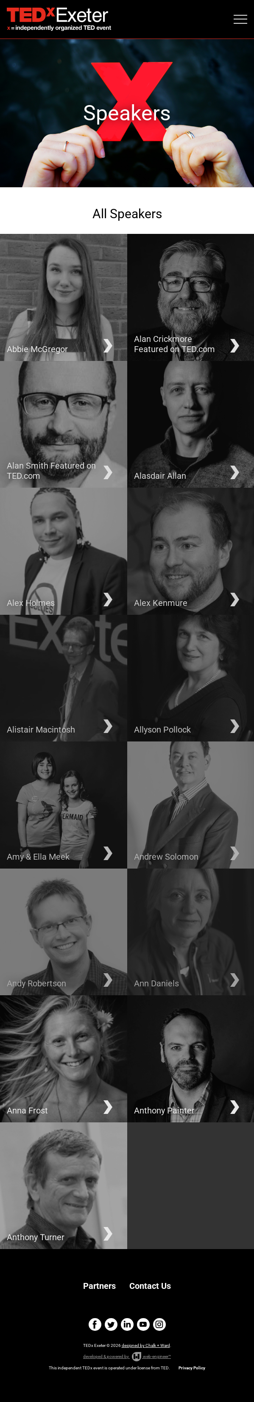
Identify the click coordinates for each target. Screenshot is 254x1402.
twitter (111, 1324)
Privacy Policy (192, 1368)
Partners (99, 1286)
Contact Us (150, 1286)
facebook (95, 1324)
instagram (159, 1324)
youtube (143, 1324)
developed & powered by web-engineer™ (127, 1356)
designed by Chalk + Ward (146, 1345)
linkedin (127, 1324)
